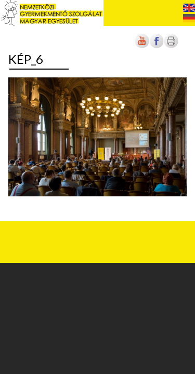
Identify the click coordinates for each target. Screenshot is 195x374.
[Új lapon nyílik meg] (156, 46)
